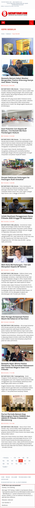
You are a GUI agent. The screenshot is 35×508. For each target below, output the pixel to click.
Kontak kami (4, 479)
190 (8, 464)
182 (3, 461)
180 (23, 458)
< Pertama (5, 458)
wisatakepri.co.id (17, 2)
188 (29, 461)
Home (2, 34)
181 (27, 458)
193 (21, 464)
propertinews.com (6, 2)
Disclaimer (14, 477)
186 (21, 461)
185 (16, 461)
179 (19, 458)
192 (16, 464)
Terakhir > (5, 467)
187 (25, 461)
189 (3, 464)
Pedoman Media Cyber (25, 477)
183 (8, 461)
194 (25, 464)
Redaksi (8, 477)
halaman (8, 34)
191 (12, 464)
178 (15, 458)
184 (12, 461)
